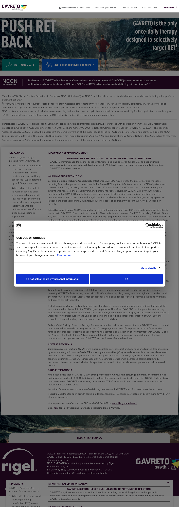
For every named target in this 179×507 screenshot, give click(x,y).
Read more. (64, 255)
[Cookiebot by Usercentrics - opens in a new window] (148, 225)
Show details (148, 268)
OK (126, 278)
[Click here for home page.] (14, 7)
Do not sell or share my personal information (52, 278)
